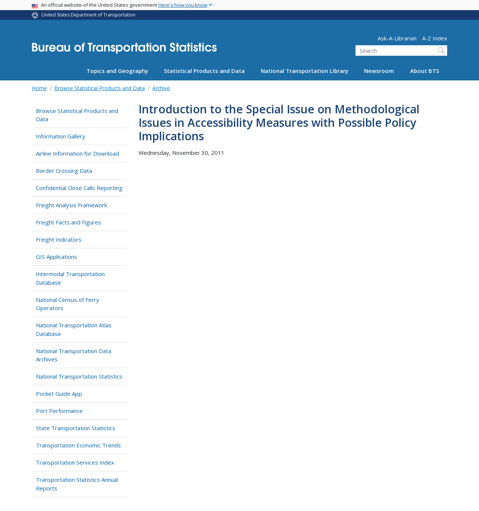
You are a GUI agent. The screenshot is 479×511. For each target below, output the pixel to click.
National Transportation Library (304, 70)
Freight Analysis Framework (71, 205)
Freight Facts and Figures (68, 222)
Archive (161, 88)
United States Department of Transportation (88, 15)
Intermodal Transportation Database (70, 278)
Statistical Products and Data (204, 70)
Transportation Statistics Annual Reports (77, 484)
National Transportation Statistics (79, 376)
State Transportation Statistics (75, 428)
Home (39, 88)
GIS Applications (56, 256)
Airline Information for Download (77, 153)
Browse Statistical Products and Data (99, 88)
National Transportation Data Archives (73, 355)
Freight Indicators (59, 239)
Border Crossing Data (64, 170)
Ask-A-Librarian (397, 38)
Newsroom (379, 70)
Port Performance (59, 410)
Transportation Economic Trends (78, 445)
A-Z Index (434, 38)
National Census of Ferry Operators (67, 304)
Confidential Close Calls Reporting (79, 188)
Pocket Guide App (59, 393)
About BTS (424, 70)
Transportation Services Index (75, 462)
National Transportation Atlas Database (74, 329)
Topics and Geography (117, 70)
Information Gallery (60, 136)
